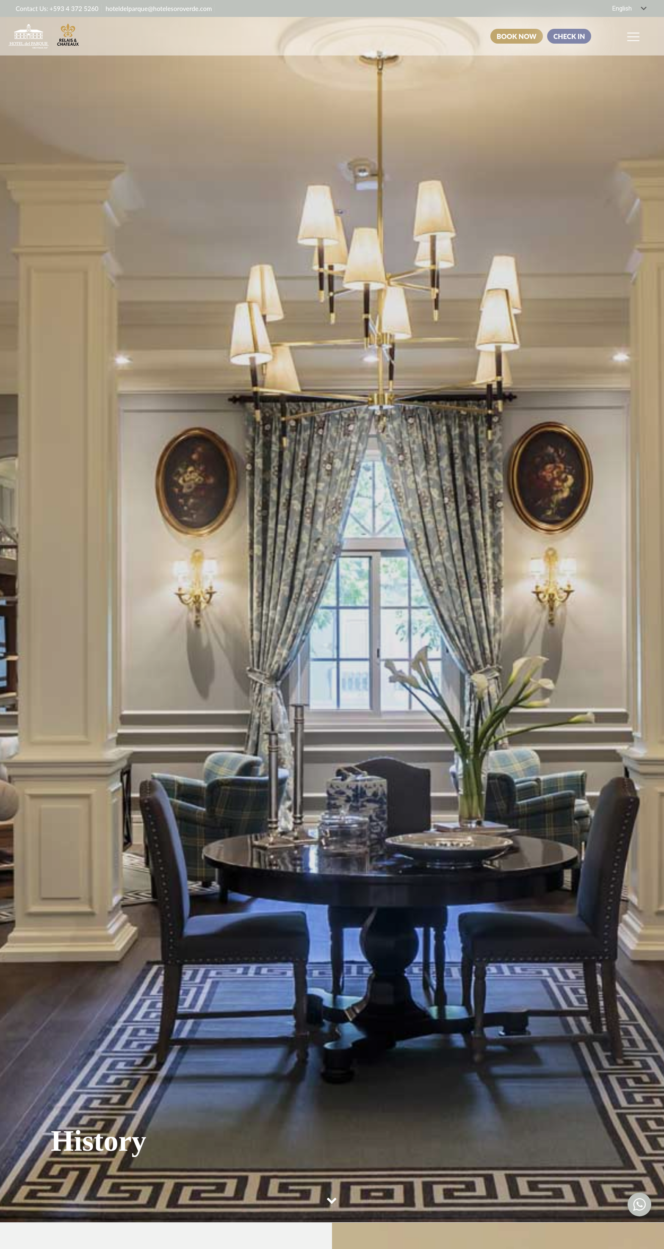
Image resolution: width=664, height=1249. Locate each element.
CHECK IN (569, 36)
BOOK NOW (517, 36)
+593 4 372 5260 (74, 8)
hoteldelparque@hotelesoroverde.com (158, 8)
